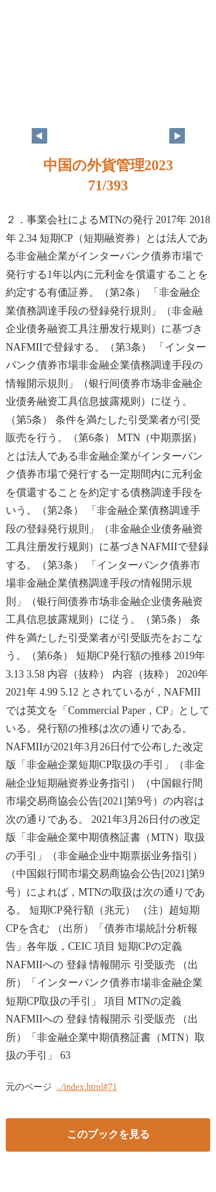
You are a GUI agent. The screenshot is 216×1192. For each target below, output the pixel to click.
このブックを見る (108, 1134)
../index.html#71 (86, 1087)
